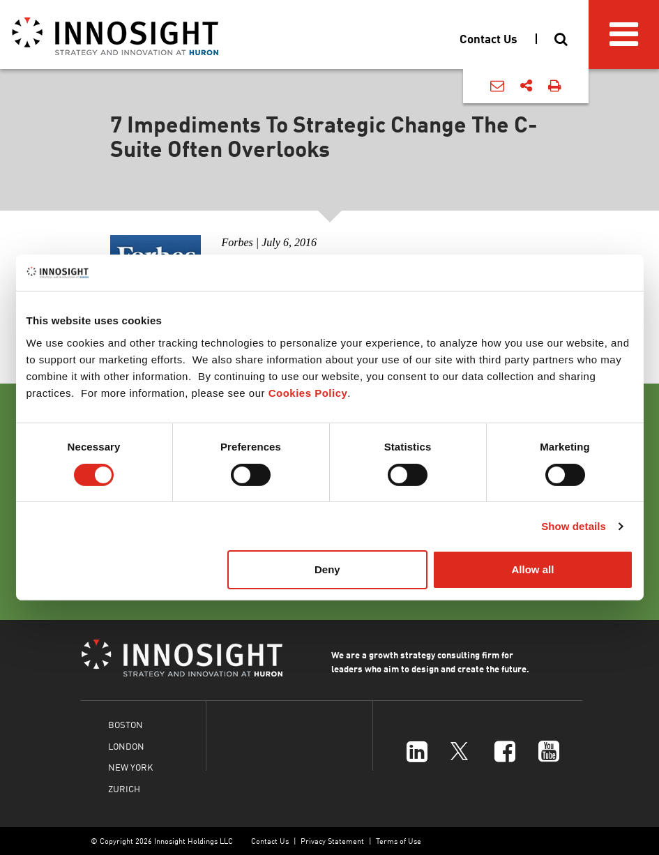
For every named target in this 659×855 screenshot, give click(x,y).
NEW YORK (130, 766)
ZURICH (124, 788)
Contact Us (270, 840)
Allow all (533, 569)
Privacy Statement (332, 840)
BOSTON (125, 724)
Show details (573, 526)
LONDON (126, 745)
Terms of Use (398, 840)
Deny (327, 569)
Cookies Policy (308, 393)
